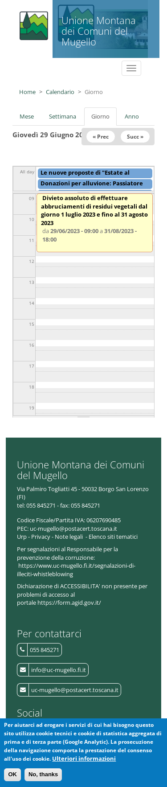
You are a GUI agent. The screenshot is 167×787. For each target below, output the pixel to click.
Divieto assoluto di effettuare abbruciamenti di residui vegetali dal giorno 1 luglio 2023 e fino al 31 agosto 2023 (94, 210)
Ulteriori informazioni (84, 765)
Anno (132, 116)
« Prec (101, 136)
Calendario (60, 92)
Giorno (104, 119)
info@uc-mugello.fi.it (58, 670)
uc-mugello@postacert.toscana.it (74, 690)
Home (27, 92)
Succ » (135, 136)
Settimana (62, 116)
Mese (27, 116)
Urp (22, 537)
